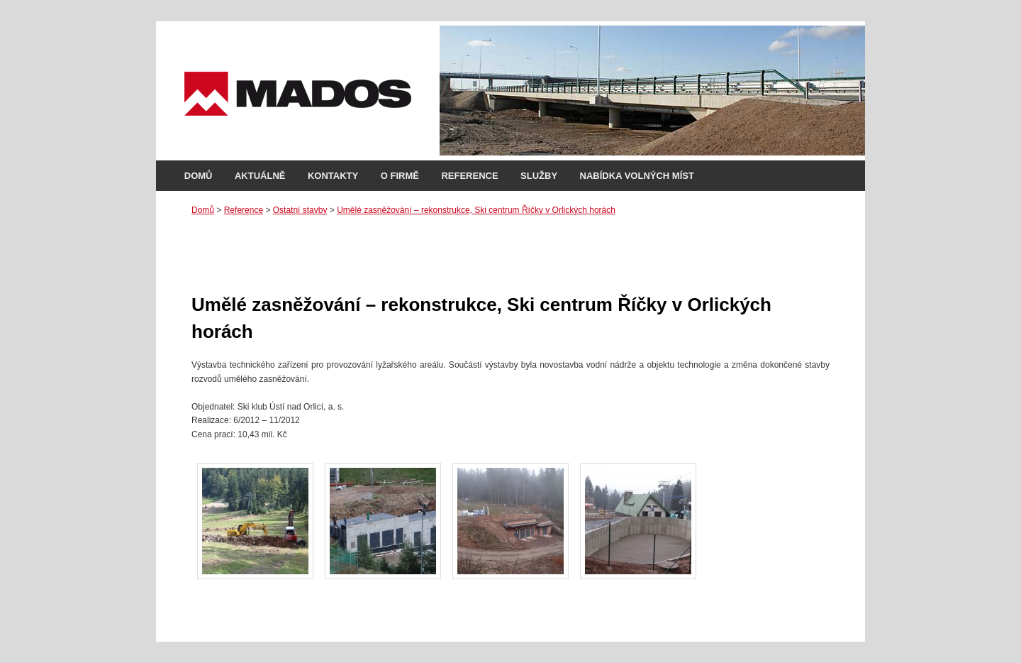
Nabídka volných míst (637, 175)
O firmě (400, 175)
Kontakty (333, 175)
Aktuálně (260, 175)
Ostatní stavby (300, 210)
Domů (198, 175)
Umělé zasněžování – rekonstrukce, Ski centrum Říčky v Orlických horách (476, 210)
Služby (538, 175)
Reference (469, 175)
